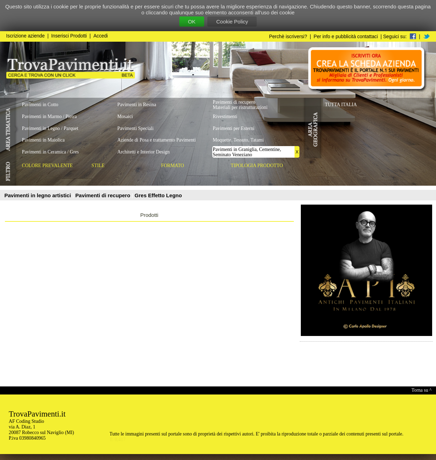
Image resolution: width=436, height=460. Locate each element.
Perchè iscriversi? (288, 36)
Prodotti (149, 215)
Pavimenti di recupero (103, 195)
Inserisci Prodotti (69, 36)
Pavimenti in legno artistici (38, 195)
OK (192, 22)
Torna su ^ (421, 390)
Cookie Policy (232, 22)
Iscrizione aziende (25, 36)
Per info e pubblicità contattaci (346, 36)
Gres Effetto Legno (158, 195)
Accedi (101, 36)
